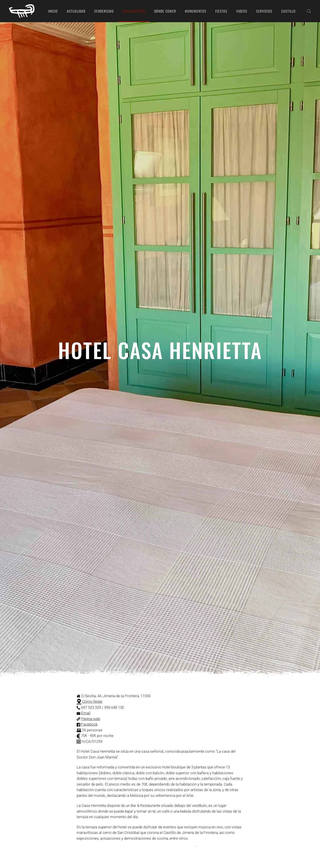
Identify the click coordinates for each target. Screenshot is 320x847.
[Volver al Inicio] (21, 11)
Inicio (53, 11)
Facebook (89, 724)
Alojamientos (134, 11)
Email (85, 713)
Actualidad (76, 11)
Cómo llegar (92, 701)
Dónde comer (165, 11)
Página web (90, 719)
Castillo (288, 11)
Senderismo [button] (104, 11)
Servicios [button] (264, 11)
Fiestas (221, 11)
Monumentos (195, 11)
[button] (309, 11)
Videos (241, 11)
